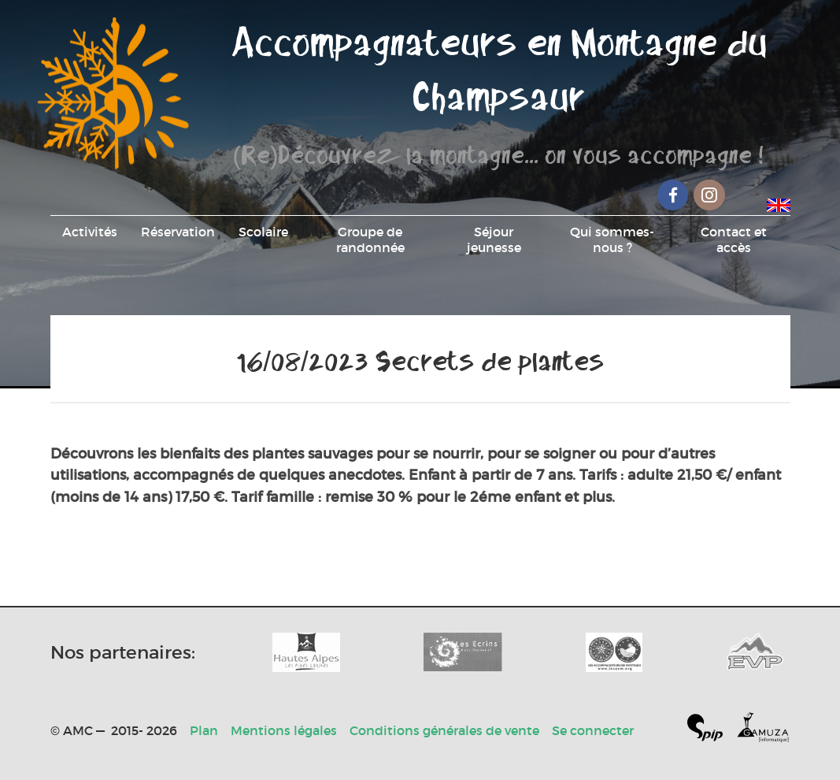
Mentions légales (284, 730)
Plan (204, 730)
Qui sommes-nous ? (612, 239)
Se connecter (593, 730)
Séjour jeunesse (494, 239)
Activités (89, 232)
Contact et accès (734, 239)
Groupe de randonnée (370, 239)
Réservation (178, 232)
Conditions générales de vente (444, 730)
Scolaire (263, 232)
